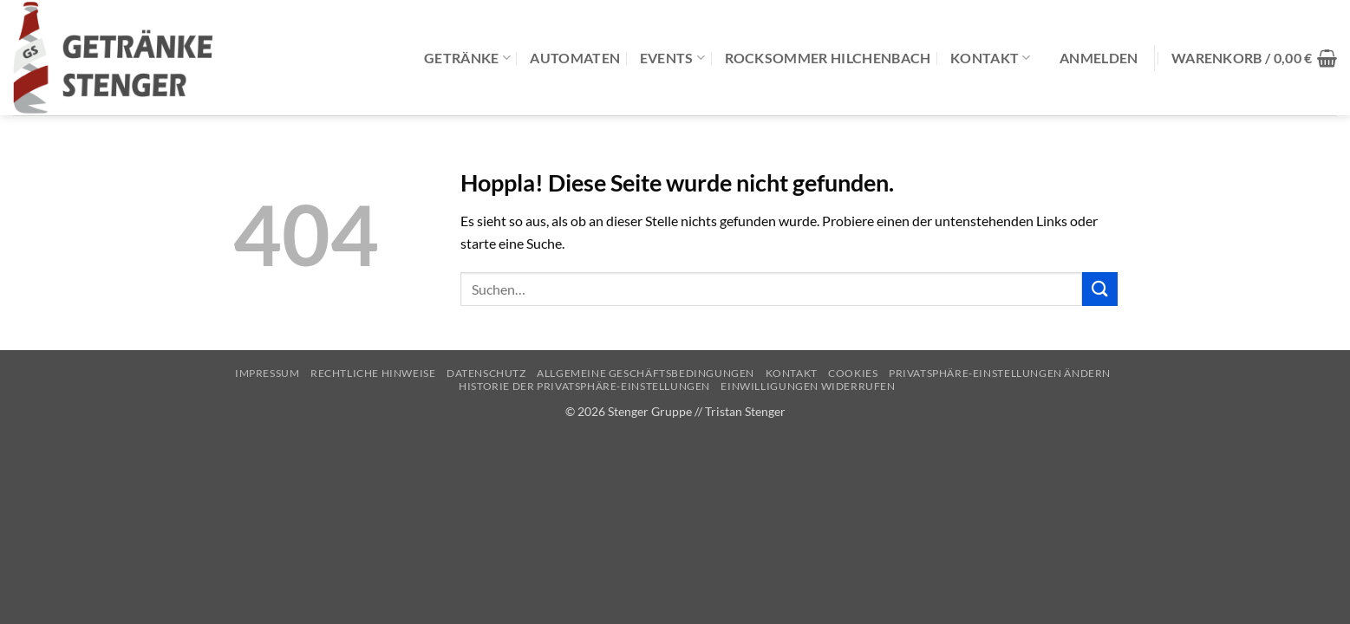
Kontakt (990, 57)
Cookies (852, 373)
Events (672, 57)
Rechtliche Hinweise (373, 373)
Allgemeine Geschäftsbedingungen (645, 373)
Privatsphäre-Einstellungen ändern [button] (1000, 373)
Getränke (467, 57)
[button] (1099, 58)
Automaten (575, 57)
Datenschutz (486, 373)
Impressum (267, 373)
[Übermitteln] (1099, 289)
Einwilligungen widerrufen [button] (808, 386)
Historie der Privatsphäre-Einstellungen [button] (584, 386)
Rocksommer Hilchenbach (828, 57)
